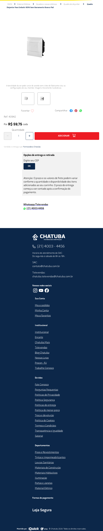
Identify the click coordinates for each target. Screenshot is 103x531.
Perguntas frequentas (46, 390)
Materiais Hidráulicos (46, 473)
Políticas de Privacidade (47, 395)
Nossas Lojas (42, 358)
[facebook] (71, 111)
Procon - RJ (41, 363)
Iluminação (41, 478)
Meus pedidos (42, 305)
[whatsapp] (80, 111)
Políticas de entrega (45, 405)
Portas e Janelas (43, 483)
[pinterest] (75, 111)
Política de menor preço (47, 410)
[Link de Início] (10, 4)
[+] (29, 136)
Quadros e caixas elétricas (46, 4)
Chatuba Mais (42, 342)
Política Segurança (45, 400)
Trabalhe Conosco (44, 368)
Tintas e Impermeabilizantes (50, 457)
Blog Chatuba (42, 353)
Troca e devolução (44, 415)
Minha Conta (42, 310)
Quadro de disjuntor (72, 4)
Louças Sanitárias (44, 462)
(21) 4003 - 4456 (51, 246)
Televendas (41, 347)
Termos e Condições (45, 426)
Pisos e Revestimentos (47, 452)
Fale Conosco (42, 384)
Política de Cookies (45, 420)
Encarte (39, 337)
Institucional (42, 332)
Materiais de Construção (48, 468)
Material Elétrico (23, 4)
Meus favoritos (43, 315)
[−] (8, 136)
